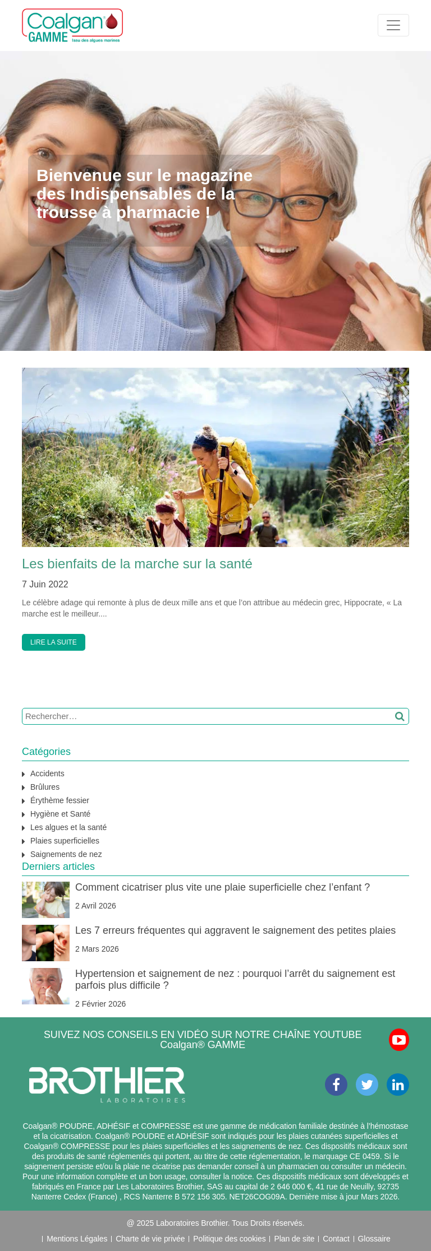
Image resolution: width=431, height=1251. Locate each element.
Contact (336, 1239)
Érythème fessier (59, 800)
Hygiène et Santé (60, 813)
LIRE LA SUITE (53, 642)
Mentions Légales (77, 1239)
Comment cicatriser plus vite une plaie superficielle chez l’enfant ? (222, 887)
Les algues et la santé (68, 827)
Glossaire (374, 1239)
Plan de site (294, 1239)
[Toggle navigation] (393, 25)
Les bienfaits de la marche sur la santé (137, 563)
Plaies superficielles (64, 840)
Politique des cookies (229, 1239)
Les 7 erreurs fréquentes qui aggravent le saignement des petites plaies (235, 930)
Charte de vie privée (150, 1239)
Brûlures (44, 786)
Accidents (47, 773)
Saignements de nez (66, 854)
